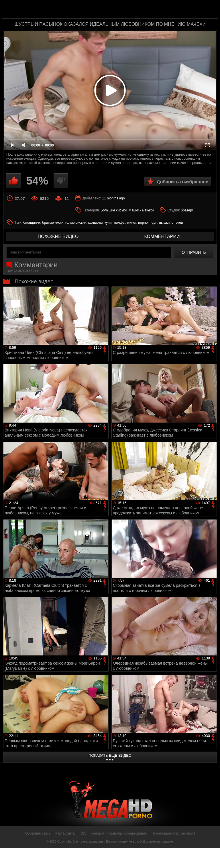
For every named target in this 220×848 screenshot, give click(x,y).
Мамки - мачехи (141, 210)
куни (108, 223)
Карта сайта (64, 833)
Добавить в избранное (182, 181)
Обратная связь (37, 833)
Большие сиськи (114, 210)
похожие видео (58, 236)
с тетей (177, 223)
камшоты (95, 223)
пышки (164, 223)
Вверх (211, 837)
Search (210, 9)
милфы (119, 223)
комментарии (162, 236)
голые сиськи (75, 223)
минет (131, 223)
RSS (83, 833)
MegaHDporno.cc (121, 10)
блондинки (31, 223)
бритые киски (52, 223)
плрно (143, 223)
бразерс (187, 210)
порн (153, 223)
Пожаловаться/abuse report (173, 833)
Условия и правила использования (119, 833)
